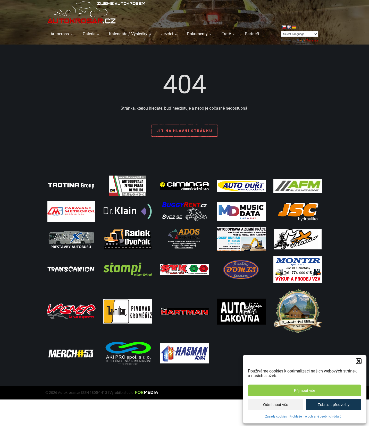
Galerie (89, 33)
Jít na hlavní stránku (184, 130)
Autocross (60, 33)
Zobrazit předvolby (333, 404)
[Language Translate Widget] (299, 34)
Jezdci (167, 33)
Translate (307, 40)
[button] (358, 361)
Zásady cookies (276, 416)
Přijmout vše (304, 390)
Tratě (226, 33)
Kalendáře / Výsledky (128, 33)
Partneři (252, 33)
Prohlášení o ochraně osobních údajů (315, 416)
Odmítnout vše (275, 404)
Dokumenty (197, 33)
